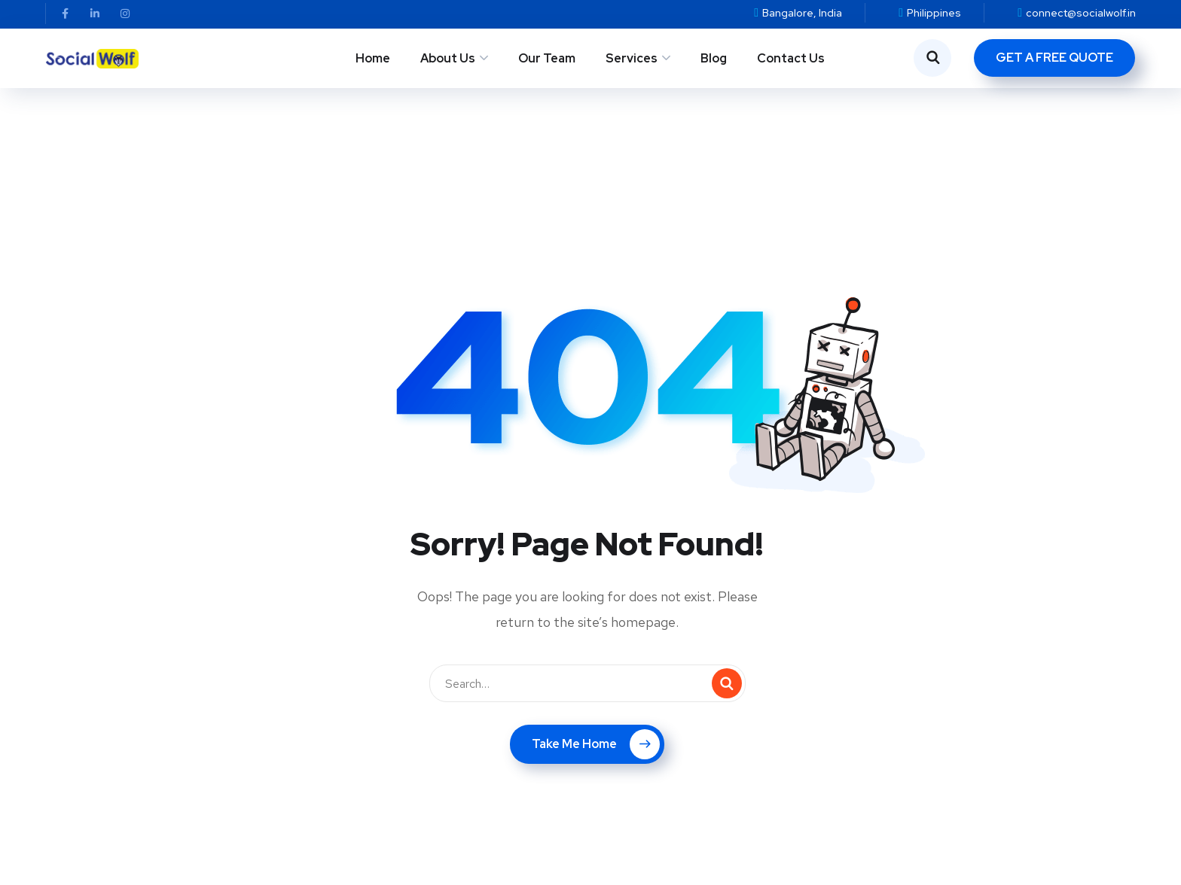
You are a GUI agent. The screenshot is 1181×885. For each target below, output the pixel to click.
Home (373, 58)
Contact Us (791, 58)
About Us (447, 58)
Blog (713, 58)
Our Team (546, 58)
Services (632, 58)
